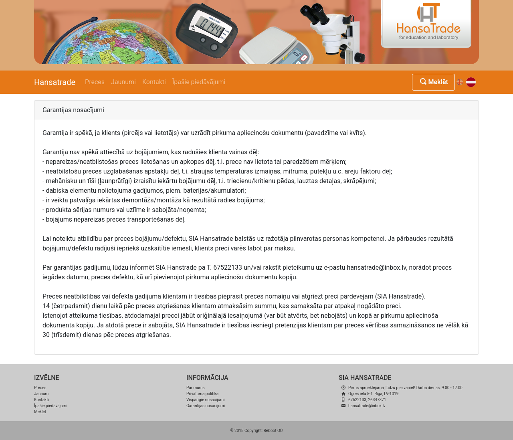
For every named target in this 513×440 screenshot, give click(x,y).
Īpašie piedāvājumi (199, 82)
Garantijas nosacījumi (205, 406)
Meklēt (433, 82)
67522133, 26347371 (367, 400)
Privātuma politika (202, 394)
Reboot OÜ (273, 430)
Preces (95, 82)
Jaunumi (123, 82)
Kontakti (154, 82)
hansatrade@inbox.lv (367, 406)
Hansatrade (54, 82)
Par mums (195, 388)
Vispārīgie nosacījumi (205, 400)
